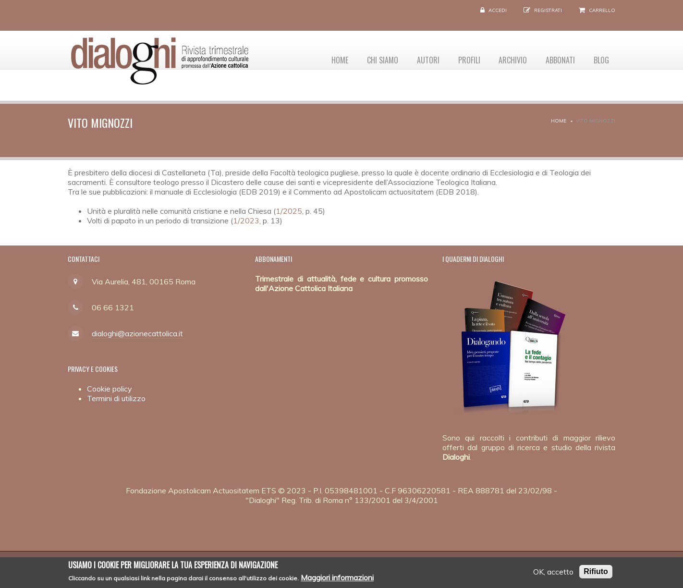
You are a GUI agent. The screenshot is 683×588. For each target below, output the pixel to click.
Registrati (548, 10)
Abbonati (557, 58)
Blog (600, 58)
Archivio (508, 58)
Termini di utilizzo (116, 398)
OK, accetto (553, 573)
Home (326, 58)
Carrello (602, 10)
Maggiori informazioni (337, 580)
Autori (419, 58)
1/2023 (246, 220)
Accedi (497, 10)
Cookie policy (109, 388)
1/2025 (289, 211)
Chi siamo (371, 58)
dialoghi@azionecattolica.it (137, 333)
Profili (462, 58)
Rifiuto (596, 573)
